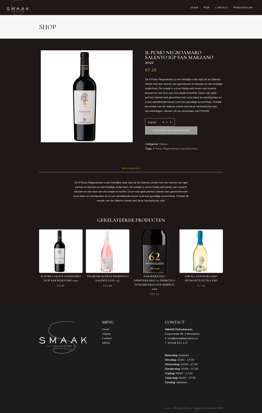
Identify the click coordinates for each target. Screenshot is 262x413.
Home (105, 329)
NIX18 (106, 342)
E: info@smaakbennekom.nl (181, 338)
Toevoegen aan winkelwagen (171, 130)
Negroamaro (171, 148)
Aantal (152, 122)
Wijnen (163, 144)
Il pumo (157, 148)
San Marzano (189, 148)
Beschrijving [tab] (131, 168)
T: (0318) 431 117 (176, 342)
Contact (107, 338)
